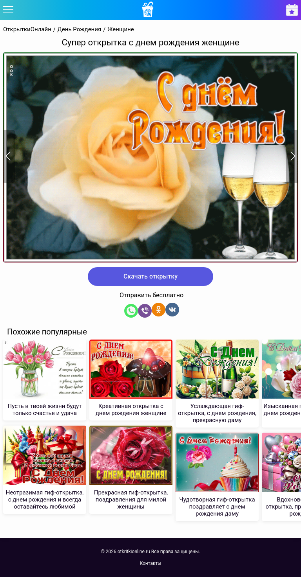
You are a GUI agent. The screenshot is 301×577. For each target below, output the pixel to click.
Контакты (150, 563)
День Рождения (80, 29)
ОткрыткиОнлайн (27, 29)
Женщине (120, 29)
